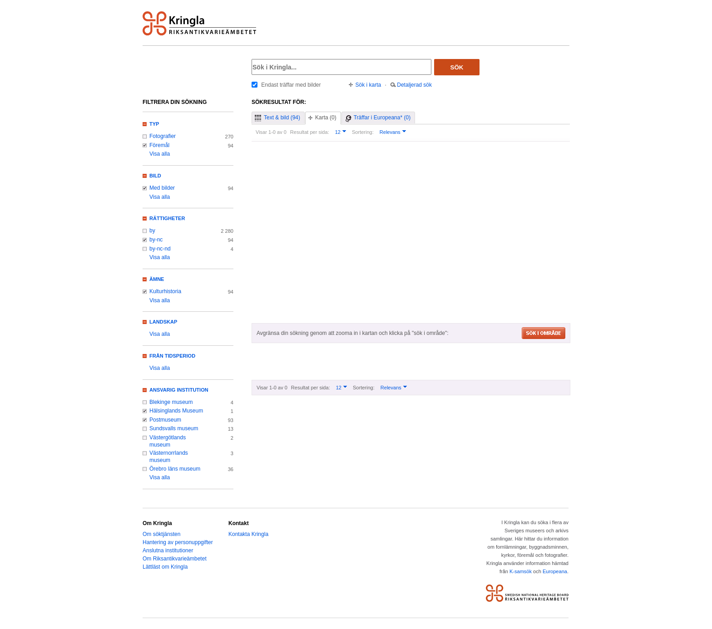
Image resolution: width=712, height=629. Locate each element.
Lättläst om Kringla (165, 567)
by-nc (156, 239)
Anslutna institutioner (168, 550)
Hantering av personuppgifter (178, 542)
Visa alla (159, 154)
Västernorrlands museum (168, 456)
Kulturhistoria (165, 291)
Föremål (159, 145)
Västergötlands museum (167, 441)
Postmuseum (165, 420)
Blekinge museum (171, 402)
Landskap (163, 321)
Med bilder (162, 188)
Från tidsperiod (172, 356)
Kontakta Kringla (248, 534)
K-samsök (520, 571)
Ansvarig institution (178, 390)
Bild (155, 175)
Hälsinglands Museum (176, 411)
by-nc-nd (160, 249)
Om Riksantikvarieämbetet (175, 558)
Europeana (555, 571)
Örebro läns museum (174, 469)
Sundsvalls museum (173, 428)
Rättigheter (167, 218)
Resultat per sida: (309, 132)
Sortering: (363, 132)
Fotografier (162, 136)
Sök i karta (368, 85)
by (152, 230)
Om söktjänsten (161, 534)
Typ (154, 124)
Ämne (156, 279)
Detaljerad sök (414, 85)
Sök (457, 67)
